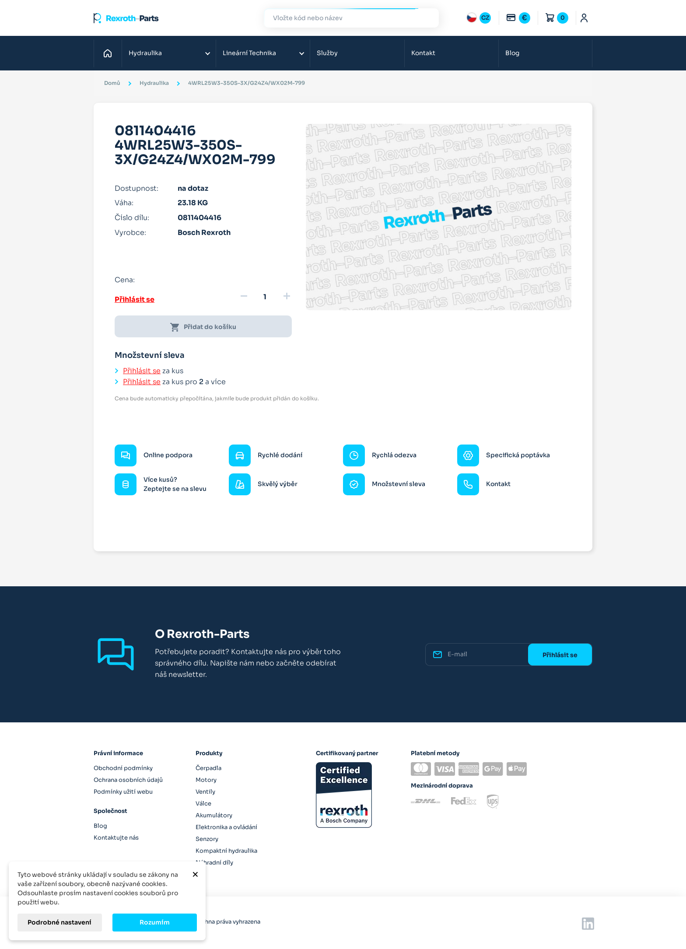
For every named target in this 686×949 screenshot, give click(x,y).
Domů (110, 53)
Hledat (427, 17)
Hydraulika (145, 53)
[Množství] (265, 297)
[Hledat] (345, 18)
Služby (327, 53)
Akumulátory (214, 815)
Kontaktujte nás (116, 837)
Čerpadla (208, 768)
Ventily (205, 791)
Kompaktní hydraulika (226, 850)
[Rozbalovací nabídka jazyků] (478, 18)
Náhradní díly (214, 862)
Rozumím (155, 922)
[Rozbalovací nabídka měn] (518, 18)
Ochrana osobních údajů (128, 780)
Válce (203, 803)
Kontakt (423, 53)
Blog (512, 53)
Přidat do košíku (203, 327)
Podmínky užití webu (123, 791)
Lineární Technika (249, 53)
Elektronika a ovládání (226, 827)
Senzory (207, 839)
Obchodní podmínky (123, 768)
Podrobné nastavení (59, 922)
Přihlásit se (134, 299)
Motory (206, 780)
